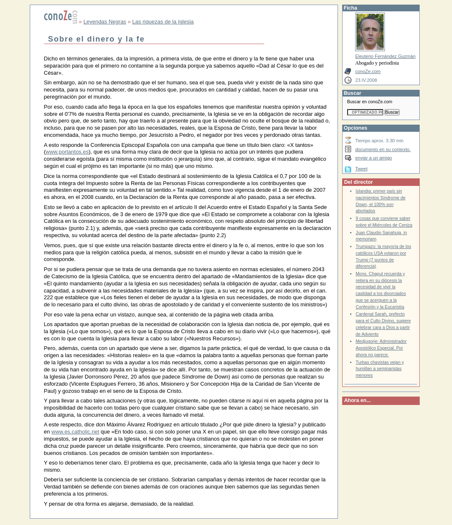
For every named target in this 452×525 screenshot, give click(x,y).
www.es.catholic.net (75, 431)
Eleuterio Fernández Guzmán (385, 56)
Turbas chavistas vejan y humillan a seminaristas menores (380, 369)
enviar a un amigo (373, 157)
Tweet (361, 168)
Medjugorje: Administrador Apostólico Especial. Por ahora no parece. (381, 348)
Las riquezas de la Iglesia (163, 21)
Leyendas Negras (104, 21)
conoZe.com (368, 71)
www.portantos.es (67, 152)
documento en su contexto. (382, 149)
